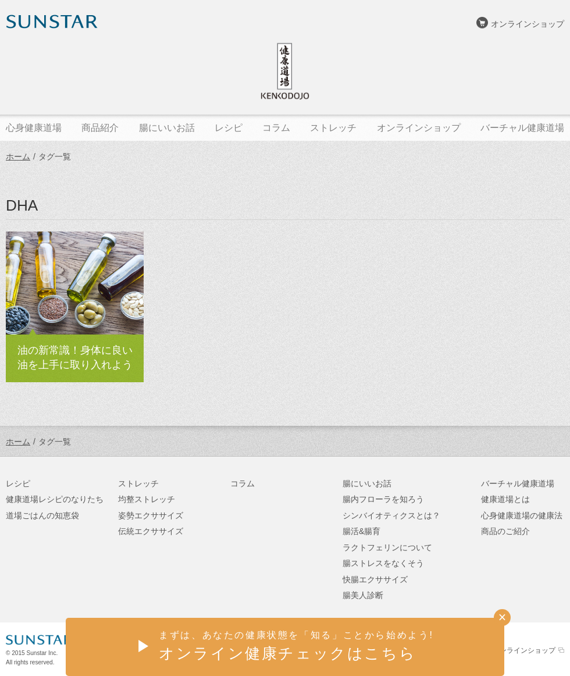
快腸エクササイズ (375, 579)
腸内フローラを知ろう (383, 499)
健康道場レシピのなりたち (55, 499)
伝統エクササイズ (150, 531)
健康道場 (285, 71)
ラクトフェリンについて (387, 547)
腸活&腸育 (361, 531)
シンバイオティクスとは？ (391, 515)
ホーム (18, 156)
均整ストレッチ (146, 499)
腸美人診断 (363, 595)
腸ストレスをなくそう (383, 563)
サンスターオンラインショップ (506, 650)
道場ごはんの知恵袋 (42, 515)
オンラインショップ (527, 24)
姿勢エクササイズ (150, 515)
